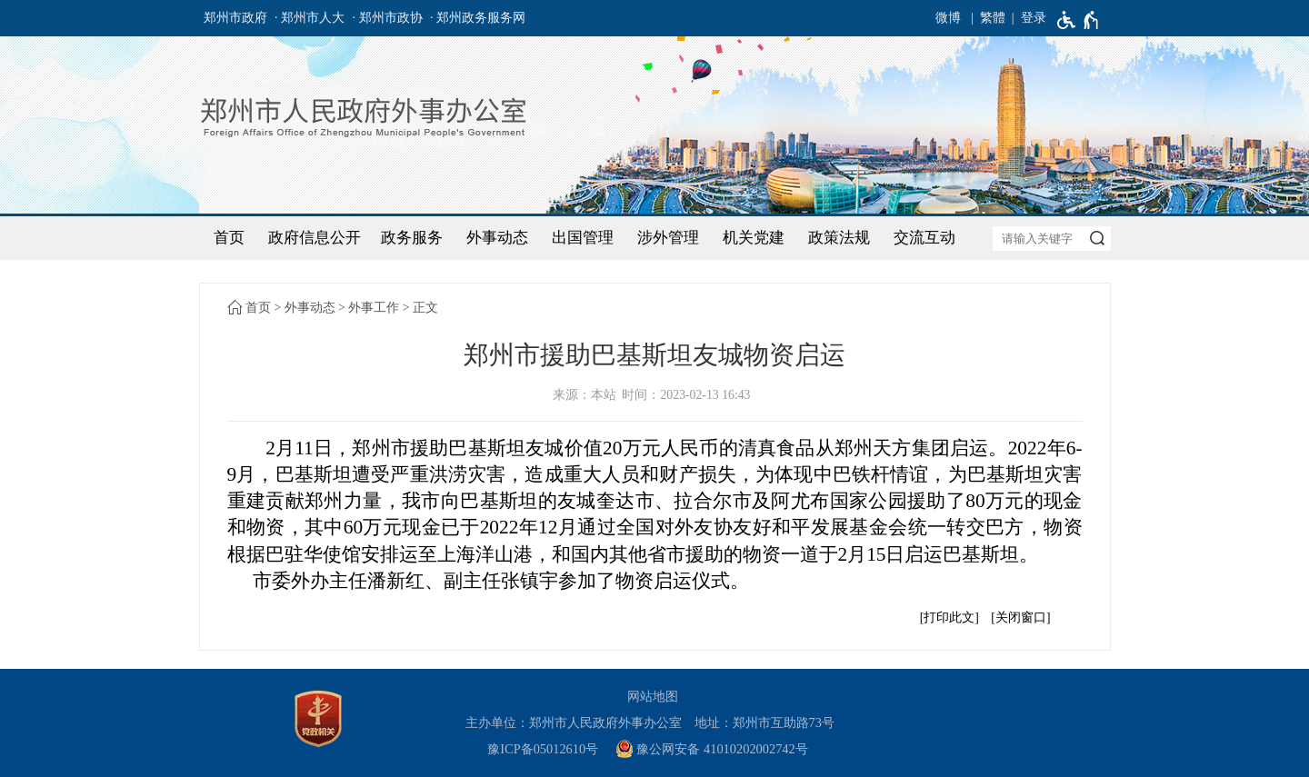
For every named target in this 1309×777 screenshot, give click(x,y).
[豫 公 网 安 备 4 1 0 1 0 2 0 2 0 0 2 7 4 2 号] (718, 749)
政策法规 (839, 237)
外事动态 (497, 237)
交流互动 (924, 237)
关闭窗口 (1020, 617)
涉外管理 (668, 237)
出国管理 (583, 237)
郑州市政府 (235, 18)
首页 (229, 237)
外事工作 (373, 307)
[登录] (1025, 18)
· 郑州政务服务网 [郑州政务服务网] (477, 18)
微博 (948, 18)
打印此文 (949, 617)
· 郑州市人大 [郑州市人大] (310, 18)
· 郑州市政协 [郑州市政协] (388, 18)
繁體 (992, 18)
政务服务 (412, 237)
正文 (425, 307)
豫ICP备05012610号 (542, 749)
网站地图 (652, 696)
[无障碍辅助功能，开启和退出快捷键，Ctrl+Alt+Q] (1078, 20)
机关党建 (753, 237)
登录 (1033, 18)
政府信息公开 (314, 237)
